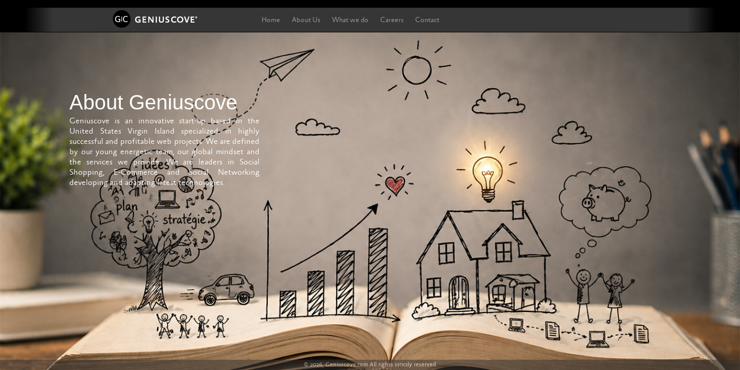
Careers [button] (391, 20)
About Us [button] (306, 20)
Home (271, 20)
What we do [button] (350, 20)
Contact (427, 20)
